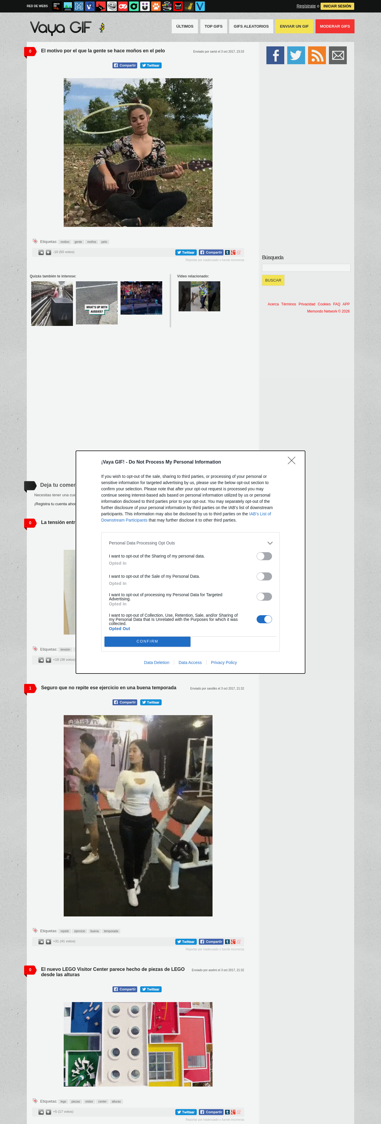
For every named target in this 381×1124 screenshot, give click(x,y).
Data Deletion (156, 662)
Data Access (190, 662)
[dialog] (190, 562)
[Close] (293, 462)
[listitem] (190, 543)
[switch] (264, 556)
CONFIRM (147, 641)
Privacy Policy (224, 662)
